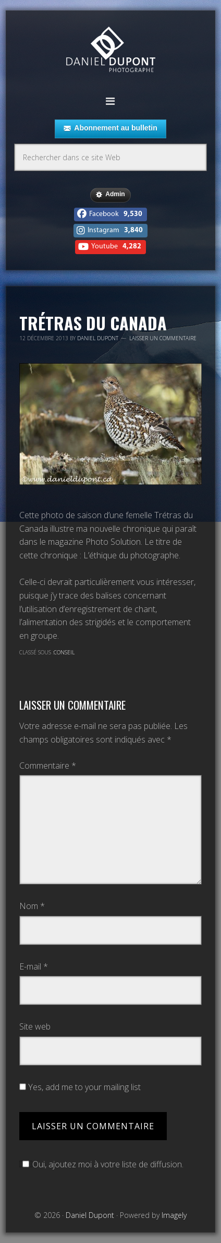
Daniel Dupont (110, 50)
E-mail (33, 966)
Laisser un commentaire (163, 338)
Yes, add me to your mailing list (80, 1087)
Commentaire (47, 765)
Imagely (174, 1215)
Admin (110, 194)
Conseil (64, 652)
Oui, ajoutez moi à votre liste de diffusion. (101, 1164)
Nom (32, 906)
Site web (35, 1026)
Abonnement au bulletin (110, 128)
